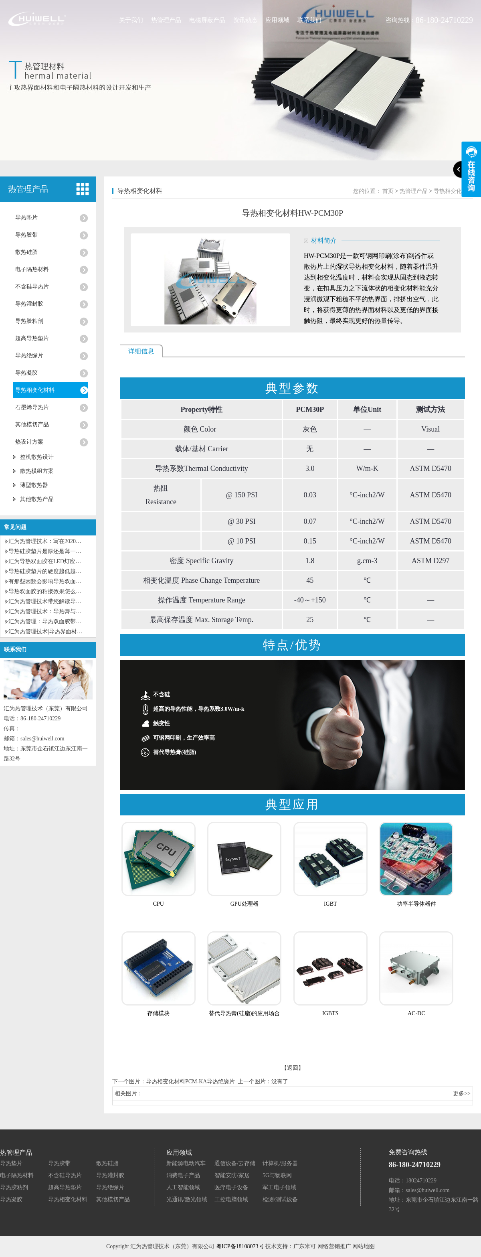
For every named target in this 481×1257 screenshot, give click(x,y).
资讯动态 (245, 20)
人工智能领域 (183, 1187)
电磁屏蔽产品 (207, 20)
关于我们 (131, 20)
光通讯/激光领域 (186, 1199)
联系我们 (309, 20)
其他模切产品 (32, 425)
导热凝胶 (26, 373)
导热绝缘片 (29, 356)
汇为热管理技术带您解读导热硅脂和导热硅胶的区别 (72, 601)
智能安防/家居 (232, 1175)
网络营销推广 (334, 1246)
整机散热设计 (37, 457)
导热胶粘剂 (29, 321)
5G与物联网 (277, 1175)
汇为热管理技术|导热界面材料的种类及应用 (62, 631)
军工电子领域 (279, 1187)
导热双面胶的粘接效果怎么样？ (47, 591)
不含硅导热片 (32, 287)
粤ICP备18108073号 (240, 1246)
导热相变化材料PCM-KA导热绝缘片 (190, 1082)
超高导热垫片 (32, 338)
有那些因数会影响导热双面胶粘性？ (53, 581)
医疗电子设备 (231, 1187)
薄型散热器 (34, 485)
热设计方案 (29, 442)
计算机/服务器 (280, 1163)
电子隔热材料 (32, 269)
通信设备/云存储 (234, 1163)
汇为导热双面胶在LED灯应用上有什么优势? (62, 561)
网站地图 (363, 1246)
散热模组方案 (37, 471)
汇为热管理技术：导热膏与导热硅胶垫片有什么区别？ (75, 611)
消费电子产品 (183, 1175)
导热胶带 (26, 235)
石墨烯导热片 (32, 407)
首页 (388, 191)
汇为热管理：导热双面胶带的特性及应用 (58, 621)
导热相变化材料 (35, 390)
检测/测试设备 (280, 1199)
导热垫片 (26, 218)
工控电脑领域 (231, 1199)
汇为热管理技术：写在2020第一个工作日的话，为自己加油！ (84, 541)
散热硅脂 (26, 252)
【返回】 (292, 1068)
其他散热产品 (37, 499)
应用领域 (277, 20)
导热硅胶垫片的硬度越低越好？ (47, 571)
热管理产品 (166, 20)
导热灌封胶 (29, 304)
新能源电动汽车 (186, 1163)
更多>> (462, 1094)
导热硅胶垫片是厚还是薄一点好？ (50, 551)
